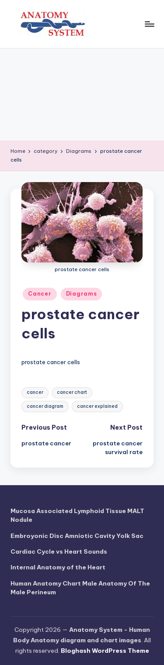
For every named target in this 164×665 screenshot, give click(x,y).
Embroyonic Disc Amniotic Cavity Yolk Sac (76, 536)
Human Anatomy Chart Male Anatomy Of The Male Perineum (80, 587)
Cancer (39, 293)
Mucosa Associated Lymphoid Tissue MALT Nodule (77, 515)
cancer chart (72, 392)
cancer (35, 392)
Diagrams (81, 293)
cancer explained (97, 406)
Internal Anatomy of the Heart (57, 567)
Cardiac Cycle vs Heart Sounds (58, 551)
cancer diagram (45, 406)
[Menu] (149, 23)
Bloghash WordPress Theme (105, 651)
